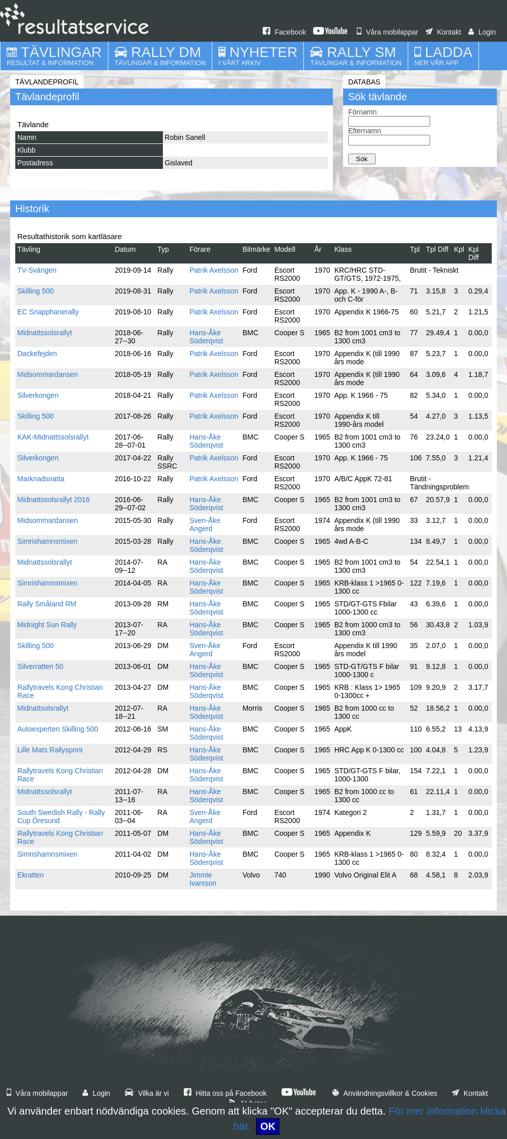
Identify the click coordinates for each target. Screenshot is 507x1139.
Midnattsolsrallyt (42, 708)
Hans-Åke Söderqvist (206, 337)
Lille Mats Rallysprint (49, 750)
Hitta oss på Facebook (225, 1093)
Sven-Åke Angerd (204, 524)
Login (482, 32)
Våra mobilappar (387, 32)
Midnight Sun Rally (47, 625)
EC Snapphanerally (48, 312)
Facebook (284, 32)
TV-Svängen (37, 270)
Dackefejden (37, 353)
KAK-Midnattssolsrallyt (53, 437)
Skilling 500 (35, 291)
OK (267, 1126)
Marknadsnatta (41, 479)
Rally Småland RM (46, 604)
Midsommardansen (47, 374)
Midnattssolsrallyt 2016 (53, 499)
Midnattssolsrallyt (44, 333)
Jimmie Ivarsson (202, 879)
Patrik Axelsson (213, 270)
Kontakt (443, 32)
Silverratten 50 (40, 666)
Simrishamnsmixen (47, 541)
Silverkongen (38, 395)
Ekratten (30, 875)
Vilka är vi (146, 1093)
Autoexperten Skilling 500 (57, 729)
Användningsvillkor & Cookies (384, 1093)
